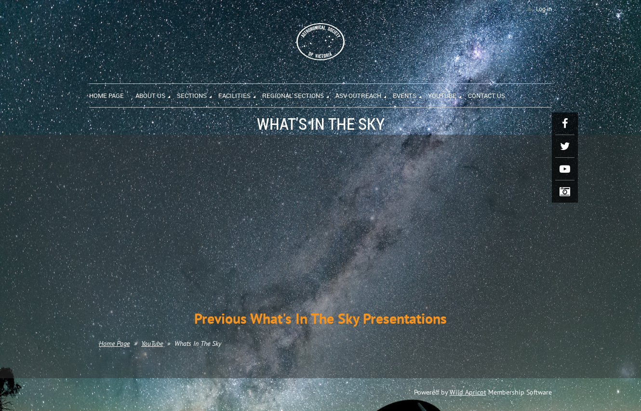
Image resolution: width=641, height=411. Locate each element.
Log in (544, 9)
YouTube (152, 343)
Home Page (114, 343)
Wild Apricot (468, 392)
